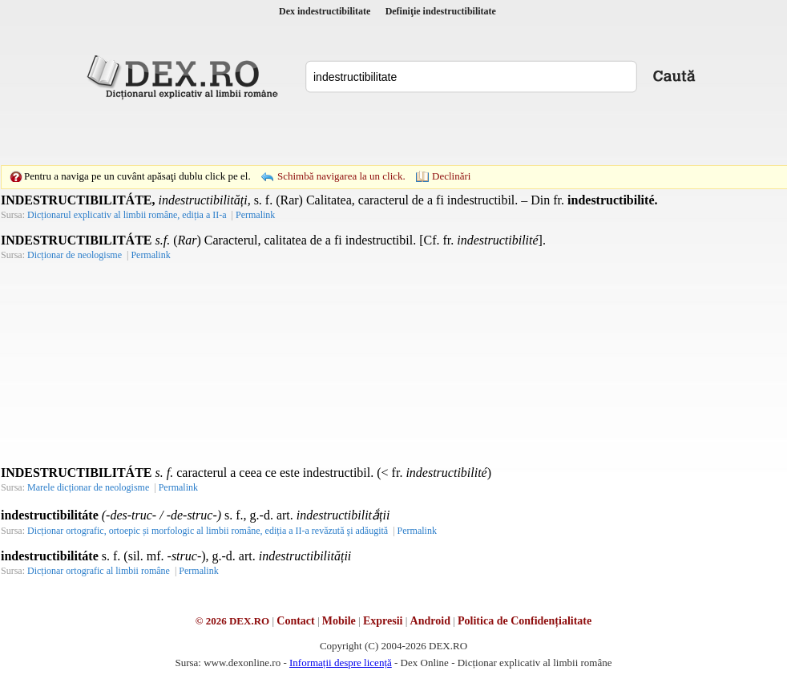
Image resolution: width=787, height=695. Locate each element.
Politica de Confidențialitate (524, 621)
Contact (295, 621)
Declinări (451, 176)
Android (430, 621)
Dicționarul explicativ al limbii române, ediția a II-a (127, 214)
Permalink (255, 214)
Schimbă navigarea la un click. (341, 176)
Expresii (383, 621)
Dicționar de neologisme (74, 255)
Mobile (339, 621)
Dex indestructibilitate (324, 11)
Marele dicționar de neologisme (88, 487)
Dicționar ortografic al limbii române (98, 570)
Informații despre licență (340, 663)
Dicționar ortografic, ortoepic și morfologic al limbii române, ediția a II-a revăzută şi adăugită (207, 530)
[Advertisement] (283, 132)
